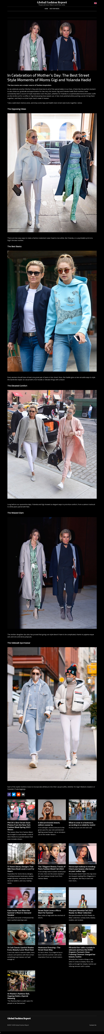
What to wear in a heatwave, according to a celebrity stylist (82, 824)
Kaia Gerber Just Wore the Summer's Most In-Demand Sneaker (19, 913)
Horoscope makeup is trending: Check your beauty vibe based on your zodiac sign (82, 869)
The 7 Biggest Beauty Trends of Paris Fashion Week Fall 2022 (51, 868)
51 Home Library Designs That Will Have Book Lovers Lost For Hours (20, 869)
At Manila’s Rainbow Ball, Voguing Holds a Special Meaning (18, 996)
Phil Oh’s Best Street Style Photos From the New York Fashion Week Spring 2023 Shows (18, 826)
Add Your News (54, 9)
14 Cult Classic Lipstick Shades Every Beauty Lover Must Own (20, 948)
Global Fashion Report (52, 2)
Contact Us (92, 1025)
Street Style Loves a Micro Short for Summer (49, 912)
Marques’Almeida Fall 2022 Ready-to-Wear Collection (81, 912)
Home (46, 9)
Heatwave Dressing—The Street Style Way (49, 948)
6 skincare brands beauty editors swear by (49, 824)
